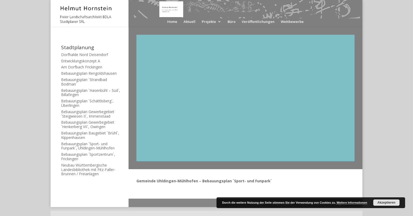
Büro (231, 22)
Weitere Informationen (352, 202)
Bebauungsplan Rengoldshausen (89, 73)
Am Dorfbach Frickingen (81, 66)
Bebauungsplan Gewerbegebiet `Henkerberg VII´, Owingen (87, 124)
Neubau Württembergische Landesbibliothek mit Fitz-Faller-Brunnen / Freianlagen (88, 170)
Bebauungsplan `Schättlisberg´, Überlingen (87, 103)
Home (172, 22)
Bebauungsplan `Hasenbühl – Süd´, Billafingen (90, 92)
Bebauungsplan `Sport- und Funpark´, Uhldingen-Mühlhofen (88, 146)
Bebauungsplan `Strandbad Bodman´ (84, 82)
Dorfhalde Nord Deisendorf (84, 54)
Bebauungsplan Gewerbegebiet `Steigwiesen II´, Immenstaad (87, 114)
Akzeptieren (386, 202)
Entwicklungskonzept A (80, 60)
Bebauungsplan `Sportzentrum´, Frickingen (88, 156)
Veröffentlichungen (258, 22)
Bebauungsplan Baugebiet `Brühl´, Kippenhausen (90, 135)
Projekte (209, 22)
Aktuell (189, 22)
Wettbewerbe (292, 22)
